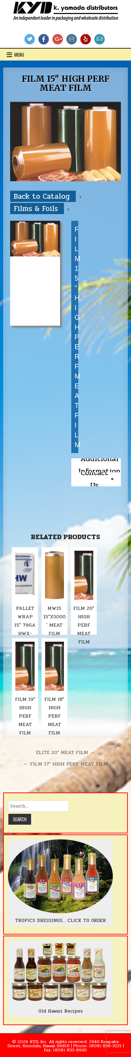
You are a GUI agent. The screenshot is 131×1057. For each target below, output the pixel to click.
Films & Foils (37, 208)
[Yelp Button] (85, 39)
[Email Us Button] (99, 39)
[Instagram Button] (71, 39)
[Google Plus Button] (57, 39)
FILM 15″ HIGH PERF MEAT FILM (65, 83)
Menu (19, 54)
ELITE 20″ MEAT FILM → (65, 752)
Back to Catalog (43, 196)
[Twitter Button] (29, 39)
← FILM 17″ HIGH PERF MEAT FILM (65, 764)
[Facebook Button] (43, 39)
